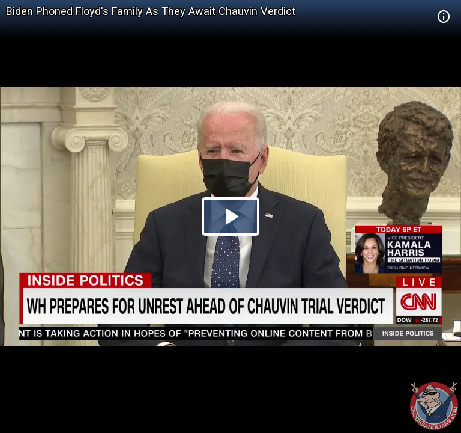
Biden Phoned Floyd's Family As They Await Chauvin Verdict (150, 11)
